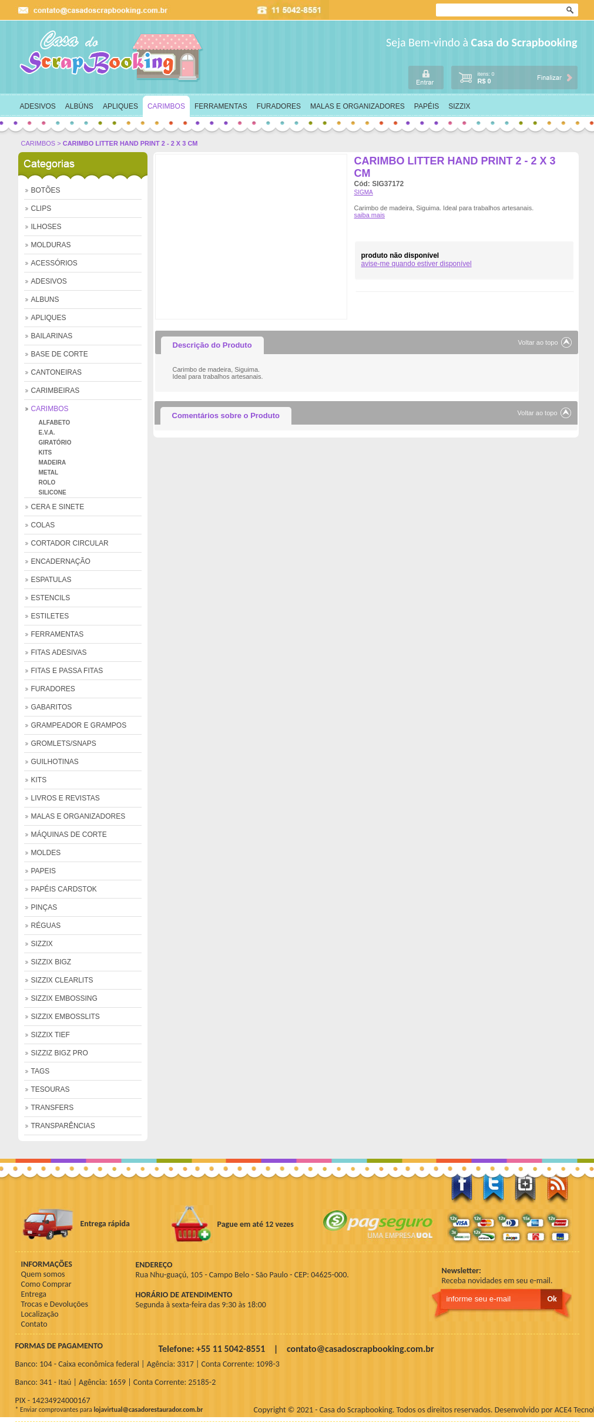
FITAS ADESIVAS (59, 652)
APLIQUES (120, 106)
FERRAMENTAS (220, 106)
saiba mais (369, 214)
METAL (49, 472)
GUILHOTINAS (55, 762)
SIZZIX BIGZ (51, 962)
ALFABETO (55, 422)
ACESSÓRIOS (54, 263)
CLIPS (41, 208)
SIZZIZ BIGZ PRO (59, 1053)
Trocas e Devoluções (55, 1304)
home (111, 56)
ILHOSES (46, 227)
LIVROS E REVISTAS (65, 798)
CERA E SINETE (58, 507)
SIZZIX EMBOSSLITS (65, 1016)
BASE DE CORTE (59, 354)
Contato (34, 1324)
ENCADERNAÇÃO (60, 561)
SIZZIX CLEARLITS (62, 980)
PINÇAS (44, 907)
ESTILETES (50, 616)
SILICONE (52, 492)
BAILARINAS (52, 336)
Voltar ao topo (538, 342)
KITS (45, 452)
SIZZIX (459, 106)
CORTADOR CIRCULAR (70, 543)
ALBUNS (45, 299)
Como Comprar (46, 1284)
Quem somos (43, 1274)
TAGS (40, 1071)
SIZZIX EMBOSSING (64, 998)
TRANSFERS (52, 1108)
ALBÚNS (79, 106)
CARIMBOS (166, 106)
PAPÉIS (426, 106)
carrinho (514, 77)
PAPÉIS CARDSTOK (64, 889)
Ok (571, 10)
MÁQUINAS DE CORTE (69, 834)
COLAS (43, 525)
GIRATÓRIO (55, 442)
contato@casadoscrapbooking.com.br (360, 1348)
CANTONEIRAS (56, 372)
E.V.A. (47, 432)
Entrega (33, 1294)
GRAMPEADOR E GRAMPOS (79, 725)
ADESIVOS (38, 106)
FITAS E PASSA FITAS (67, 671)
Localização (40, 1314)
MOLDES (46, 853)
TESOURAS (50, 1089)
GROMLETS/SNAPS (63, 743)
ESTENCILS (51, 598)
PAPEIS (43, 871)
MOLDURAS (51, 245)
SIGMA (363, 192)
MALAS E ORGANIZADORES (357, 106)
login (426, 77)
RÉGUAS (46, 925)
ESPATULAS (51, 580)
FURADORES (279, 106)
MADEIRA (52, 462)
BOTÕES (46, 190)
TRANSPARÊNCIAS (63, 1126)
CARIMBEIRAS (55, 390)
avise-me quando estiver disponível (416, 264)
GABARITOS (51, 707)
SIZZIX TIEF (50, 1035)
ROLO (47, 482)
